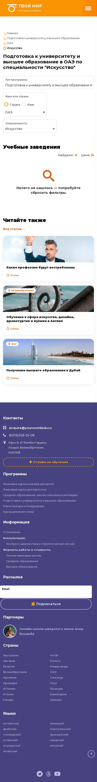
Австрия (9, 660)
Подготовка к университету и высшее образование (43, 38)
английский (11, 723)
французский (59, 734)
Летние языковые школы (23, 555)
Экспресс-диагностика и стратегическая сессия (40, 543)
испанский (10, 740)
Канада (8, 699)
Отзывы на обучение (50, 462)
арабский (9, 729)
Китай (54, 655)
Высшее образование (21, 566)
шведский (57, 740)
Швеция (55, 699)
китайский (10, 751)
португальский (60, 729)
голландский (12, 734)
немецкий (57, 723)
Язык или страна (16, 96)
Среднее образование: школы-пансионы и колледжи (40, 495)
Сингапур (56, 677)
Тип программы (16, 79)
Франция (56, 688)
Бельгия (8, 666)
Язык (30, 104)
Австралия (10, 655)
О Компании (11, 532)
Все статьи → (14, 229)
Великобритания (15, 672)
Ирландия (10, 683)
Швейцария (58, 694)
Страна (15, 104)
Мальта (55, 660)
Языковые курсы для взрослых (24, 489)
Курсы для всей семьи (18, 511)
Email (5, 588)
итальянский (11, 745)
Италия (8, 694)
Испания (9, 688)
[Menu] (88, 8)
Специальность (16, 123)
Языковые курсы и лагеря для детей (28, 484)
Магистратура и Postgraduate (23, 506)
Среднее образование (22, 561)
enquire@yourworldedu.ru (30, 428)
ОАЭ (10, 43)
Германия (9, 677)
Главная (12, 33)
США (53, 683)
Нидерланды (59, 666)
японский (56, 745)
